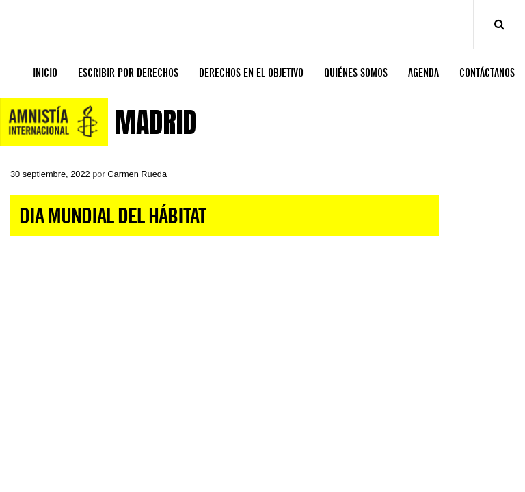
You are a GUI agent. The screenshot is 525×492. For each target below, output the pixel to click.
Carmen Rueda (137, 174)
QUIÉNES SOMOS (356, 72)
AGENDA (423, 72)
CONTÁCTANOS (487, 72)
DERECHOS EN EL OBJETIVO (251, 72)
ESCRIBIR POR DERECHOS (128, 72)
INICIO (45, 72)
